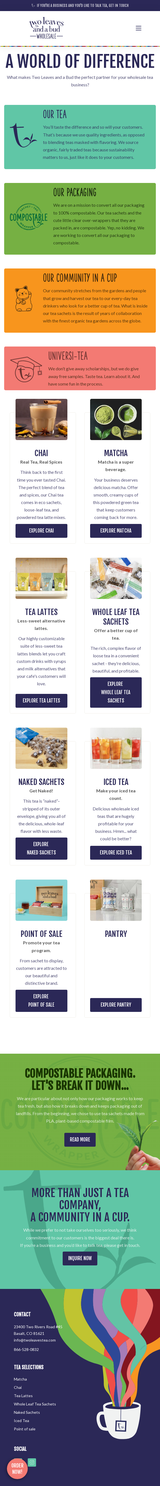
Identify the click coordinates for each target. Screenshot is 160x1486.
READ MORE (80, 1140)
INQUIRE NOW (80, 1258)
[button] (138, 28)
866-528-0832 (26, 1349)
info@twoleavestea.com (35, 1340)
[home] (46, 28)
